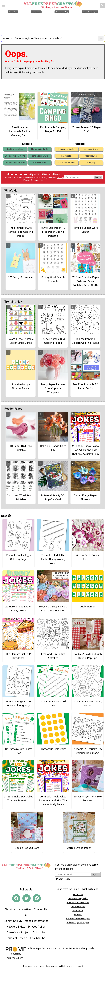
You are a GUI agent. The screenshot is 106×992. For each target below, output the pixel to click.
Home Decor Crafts (39, 156)
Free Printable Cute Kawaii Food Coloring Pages (20, 231)
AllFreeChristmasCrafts (78, 902)
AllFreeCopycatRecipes (78, 922)
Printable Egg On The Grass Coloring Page (18, 703)
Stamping (91, 163)
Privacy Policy (36, 926)
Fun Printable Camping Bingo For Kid (53, 129)
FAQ (25, 915)
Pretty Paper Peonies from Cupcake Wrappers (53, 388)
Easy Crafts (66, 156)
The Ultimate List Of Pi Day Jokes (18, 656)
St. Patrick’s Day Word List (53, 703)
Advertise (25, 909)
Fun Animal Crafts (67, 149)
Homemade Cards (39, 149)
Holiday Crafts (39, 163)
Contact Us (40, 909)
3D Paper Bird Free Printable (21, 448)
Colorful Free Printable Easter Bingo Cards (21, 341)
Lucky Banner (87, 606)
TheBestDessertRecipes (78, 918)
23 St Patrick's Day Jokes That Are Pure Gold (18, 798)
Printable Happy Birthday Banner (20, 386)
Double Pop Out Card (27, 847)
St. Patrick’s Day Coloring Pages (87, 703)
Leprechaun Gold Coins (52, 749)
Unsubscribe (37, 938)
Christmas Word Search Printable (20, 497)
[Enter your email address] (73, 874)
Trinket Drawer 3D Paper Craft (86, 129)
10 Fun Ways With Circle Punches (88, 798)
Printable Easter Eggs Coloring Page (18, 557)
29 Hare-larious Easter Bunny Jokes (18, 608)
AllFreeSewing (78, 906)
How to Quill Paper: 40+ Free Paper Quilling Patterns (53, 231)
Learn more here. (15, 958)
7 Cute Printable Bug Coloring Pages (53, 341)
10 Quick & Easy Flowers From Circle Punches (53, 608)
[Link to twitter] (26, 898)
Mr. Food (78, 914)
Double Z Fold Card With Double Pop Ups (87, 656)
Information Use (36, 180)
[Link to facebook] (16, 898)
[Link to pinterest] (37, 898)
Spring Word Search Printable (53, 279)
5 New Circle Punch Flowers (87, 557)
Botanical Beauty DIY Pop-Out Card (53, 497)
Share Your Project (18, 932)
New (6, 515)
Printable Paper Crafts (15, 163)
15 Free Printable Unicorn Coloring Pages (85, 341)
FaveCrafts (78, 894)
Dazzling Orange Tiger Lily (53, 448)
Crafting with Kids (15, 149)
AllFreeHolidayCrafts (78, 898)
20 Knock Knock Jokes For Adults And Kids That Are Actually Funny (85, 450)
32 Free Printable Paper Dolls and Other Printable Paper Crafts (85, 281)
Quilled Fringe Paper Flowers (85, 497)
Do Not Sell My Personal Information (26, 921)
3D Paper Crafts (91, 149)
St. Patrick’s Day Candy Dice (18, 751)
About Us (10, 909)
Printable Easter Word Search (85, 229)
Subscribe (39, 932)
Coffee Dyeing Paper (79, 847)
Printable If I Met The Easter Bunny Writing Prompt (53, 559)
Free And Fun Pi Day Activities (53, 656)
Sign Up (98, 177)
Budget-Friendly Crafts (15, 156)
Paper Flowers (91, 156)
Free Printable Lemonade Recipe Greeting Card (19, 131)
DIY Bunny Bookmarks (20, 277)
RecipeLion (77, 910)
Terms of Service (16, 938)
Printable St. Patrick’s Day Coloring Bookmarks (87, 751)
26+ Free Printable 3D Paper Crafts (85, 386)
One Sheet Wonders (66, 163)
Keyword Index (16, 926)
